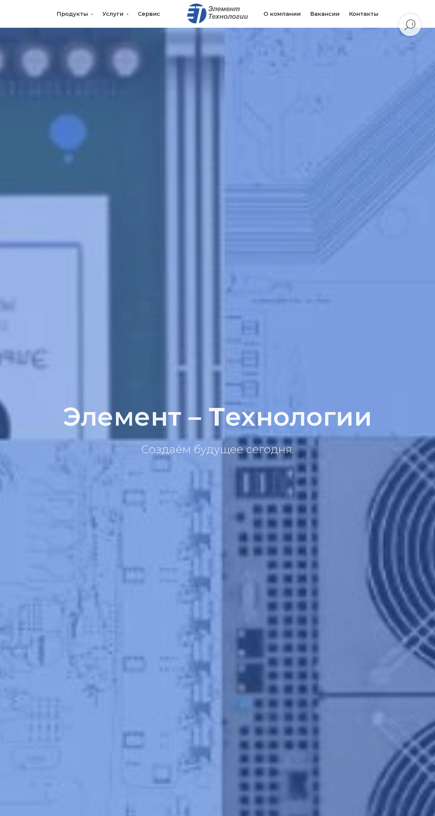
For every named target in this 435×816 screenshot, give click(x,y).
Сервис (149, 14)
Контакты (363, 14)
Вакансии (325, 14)
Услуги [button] (113, 14)
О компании (282, 14)
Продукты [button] (73, 14)
